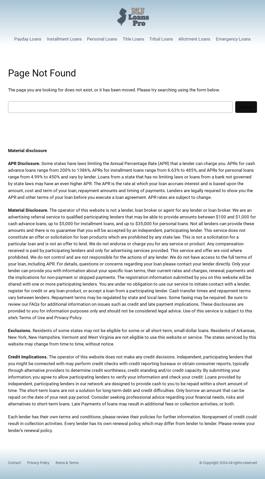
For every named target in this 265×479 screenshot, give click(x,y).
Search (246, 107)
